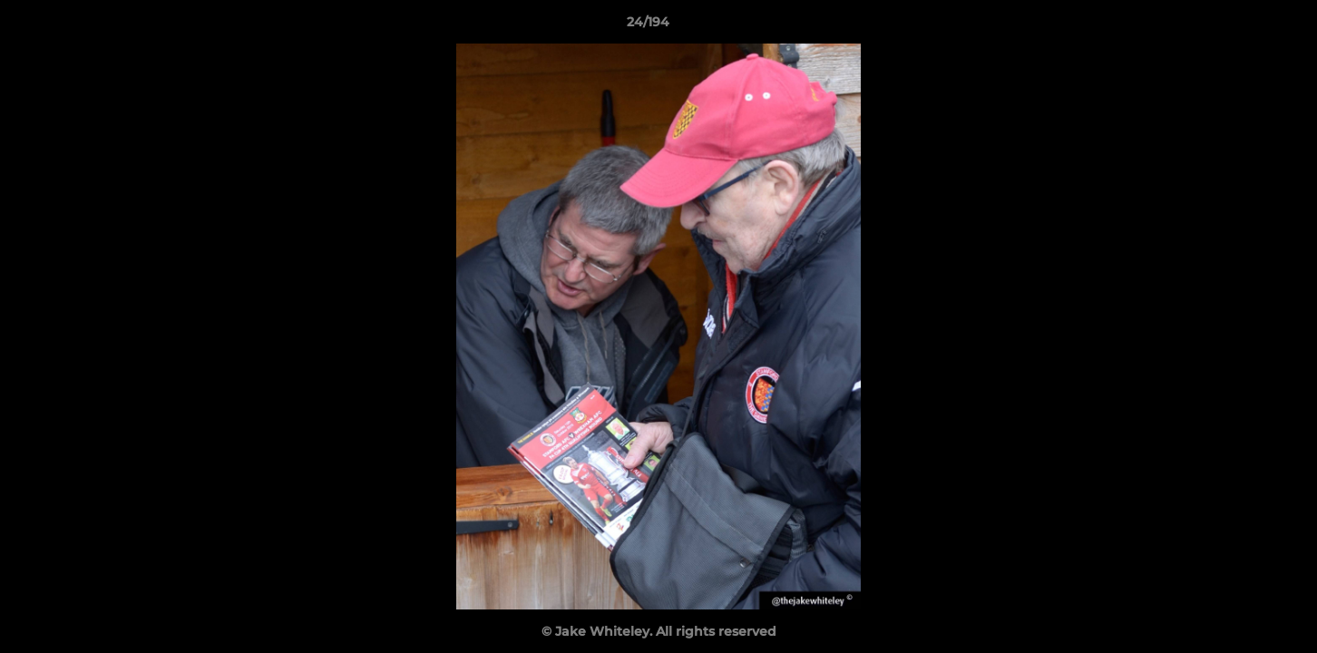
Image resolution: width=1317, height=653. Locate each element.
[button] (1241, 26)
